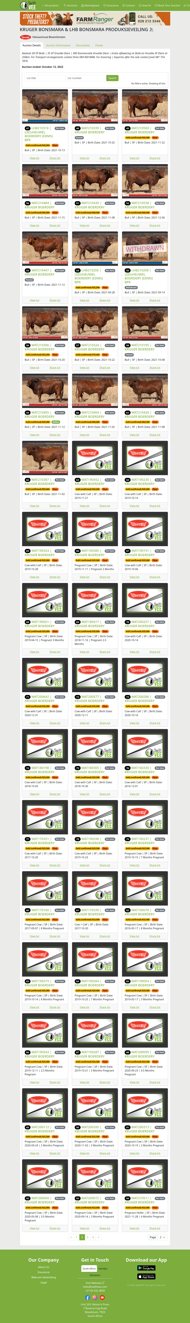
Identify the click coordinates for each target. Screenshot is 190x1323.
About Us (43, 1267)
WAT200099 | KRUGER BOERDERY (140, 1054)
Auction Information (58, 45)
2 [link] (82, 1237)
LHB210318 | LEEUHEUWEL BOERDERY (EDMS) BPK (39, 134)
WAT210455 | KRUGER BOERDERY (40, 414)
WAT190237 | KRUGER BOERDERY (140, 841)
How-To (145, 5)
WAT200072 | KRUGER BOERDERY (90, 1200)
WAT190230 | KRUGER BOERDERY (140, 481)
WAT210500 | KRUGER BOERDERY (140, 130)
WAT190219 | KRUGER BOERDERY (40, 983)
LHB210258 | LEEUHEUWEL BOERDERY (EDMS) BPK (89, 276)
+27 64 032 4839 (95, 1290)
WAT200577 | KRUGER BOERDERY (90, 698)
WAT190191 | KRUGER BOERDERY (140, 552)
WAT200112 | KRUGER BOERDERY (40, 1129)
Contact (128, 5)
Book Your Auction (167, 5)
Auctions (70, 5)
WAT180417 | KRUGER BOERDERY (90, 624)
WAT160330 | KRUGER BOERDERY (140, 770)
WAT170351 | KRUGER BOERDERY (40, 841)
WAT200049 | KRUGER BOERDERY (40, 1200)
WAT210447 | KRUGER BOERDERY (40, 272)
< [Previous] (71, 1237)
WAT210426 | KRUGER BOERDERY (140, 414)
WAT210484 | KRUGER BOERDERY (40, 205)
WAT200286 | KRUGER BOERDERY (140, 698)
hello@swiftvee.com (95, 1287)
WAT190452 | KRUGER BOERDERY (90, 481)
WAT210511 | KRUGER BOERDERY (140, 1200)
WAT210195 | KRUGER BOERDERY (140, 347)
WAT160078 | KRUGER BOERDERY (140, 912)
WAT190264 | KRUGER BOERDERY (90, 983)
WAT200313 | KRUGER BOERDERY (140, 1129)
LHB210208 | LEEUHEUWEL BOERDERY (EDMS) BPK (139, 276)
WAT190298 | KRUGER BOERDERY (90, 841)
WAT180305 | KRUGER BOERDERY (90, 770)
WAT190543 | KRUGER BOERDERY (40, 1054)
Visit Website (95, 1283)
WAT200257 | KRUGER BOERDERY (140, 624)
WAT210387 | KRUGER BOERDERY (40, 481)
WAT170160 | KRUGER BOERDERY (40, 912)
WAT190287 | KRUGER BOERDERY (90, 1054)
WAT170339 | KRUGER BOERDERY (90, 912)
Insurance (111, 5)
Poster (99, 45)
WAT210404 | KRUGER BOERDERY (90, 414)
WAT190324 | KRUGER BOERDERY (40, 552)
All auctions (50, 5)
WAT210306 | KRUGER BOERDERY (40, 347)
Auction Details (32, 45)
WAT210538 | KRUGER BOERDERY (140, 205)
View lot (34, 158)
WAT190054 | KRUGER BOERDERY (140, 983)
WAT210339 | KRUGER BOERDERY (90, 130)
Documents (83, 45)
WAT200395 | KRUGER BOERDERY (90, 1129)
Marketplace (90, 5)
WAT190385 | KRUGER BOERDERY (90, 552)
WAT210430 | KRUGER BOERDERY (90, 205)
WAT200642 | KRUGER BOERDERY (40, 698)
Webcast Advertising (43, 1277)
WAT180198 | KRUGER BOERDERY (40, 770)
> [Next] (98, 1237)
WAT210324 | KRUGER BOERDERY (90, 347)
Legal (43, 1282)
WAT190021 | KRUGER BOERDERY (40, 624)
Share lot (54, 158)
